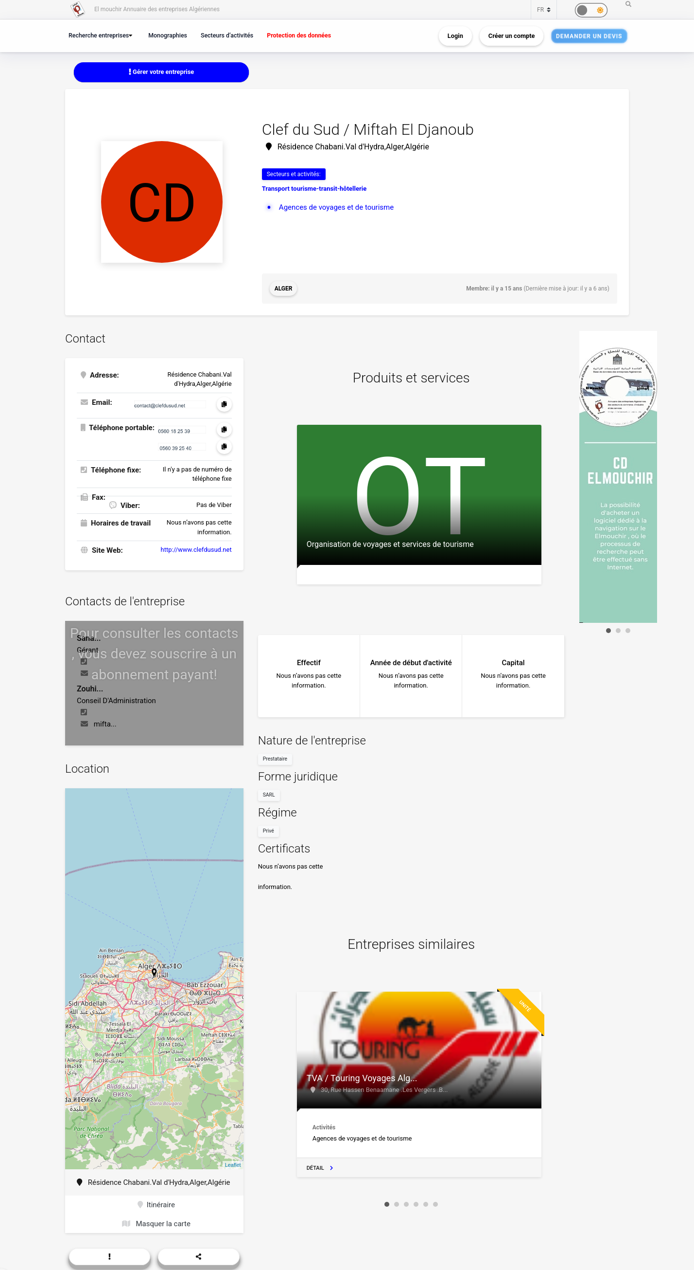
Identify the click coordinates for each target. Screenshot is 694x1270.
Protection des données (299, 35)
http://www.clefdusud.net (196, 549)
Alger (284, 288)
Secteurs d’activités (227, 35)
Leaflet (233, 1165)
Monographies (167, 35)
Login (455, 35)
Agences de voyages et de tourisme (336, 207)
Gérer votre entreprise (161, 71)
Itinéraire (156, 1204)
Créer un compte (511, 35)
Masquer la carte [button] (156, 1223)
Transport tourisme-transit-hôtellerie (314, 188)
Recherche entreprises (99, 35)
